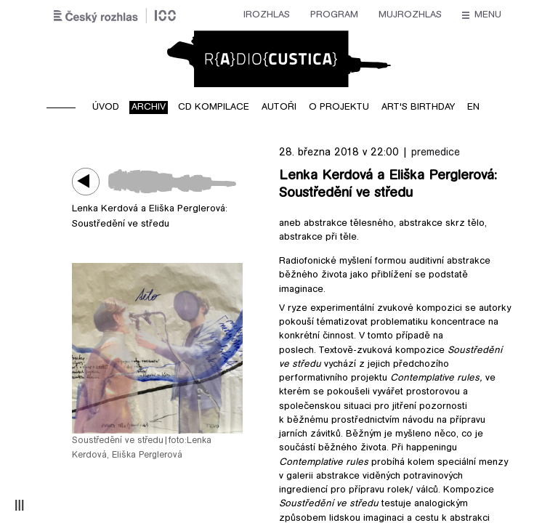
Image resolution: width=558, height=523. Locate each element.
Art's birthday (418, 107)
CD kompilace (213, 107)
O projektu (339, 107)
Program (194, 15)
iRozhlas (126, 15)
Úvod (105, 107)
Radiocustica (279, 59)
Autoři (279, 107)
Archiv (149, 107)
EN (473, 107)
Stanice (341, 15)
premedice (435, 153)
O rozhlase (411, 15)
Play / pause (90, 181)
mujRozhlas (270, 15)
